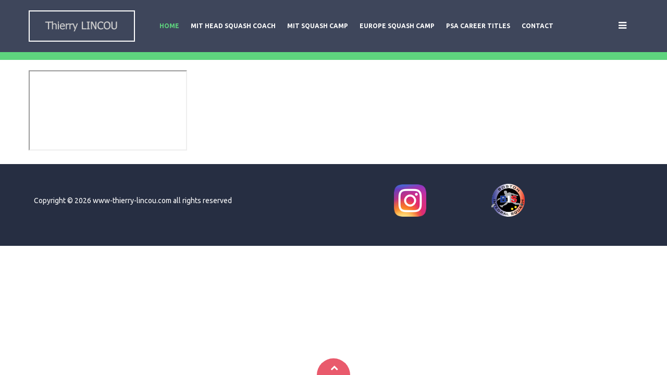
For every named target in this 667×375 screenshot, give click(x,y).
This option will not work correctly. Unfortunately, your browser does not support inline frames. (108, 110)
